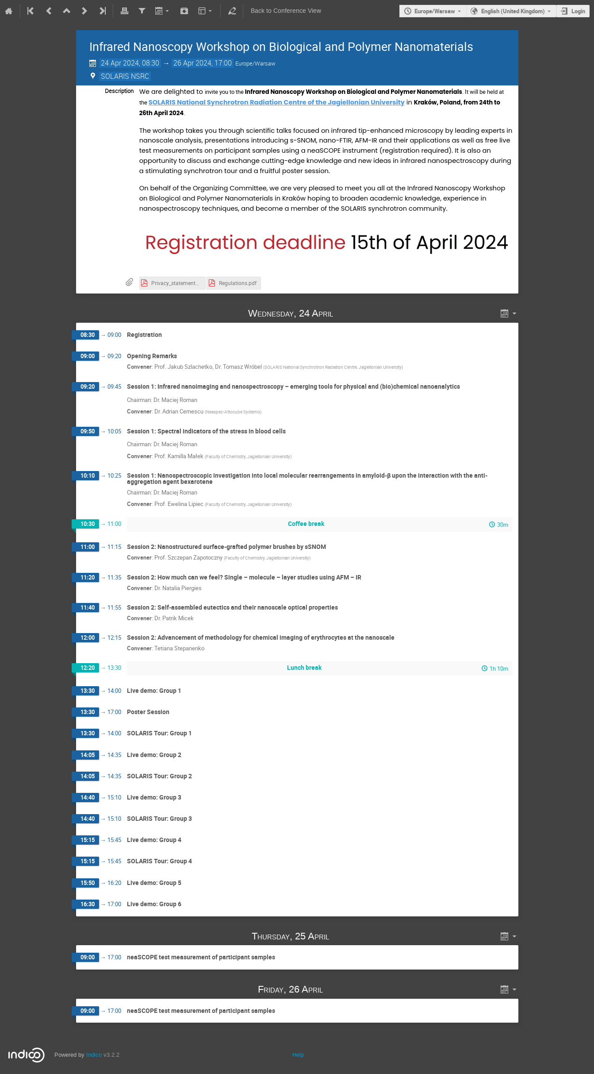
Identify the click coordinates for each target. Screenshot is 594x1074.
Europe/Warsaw (434, 11)
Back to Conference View (286, 11)
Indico (94, 1055)
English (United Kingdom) (513, 11)
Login (578, 11)
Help (298, 1055)
